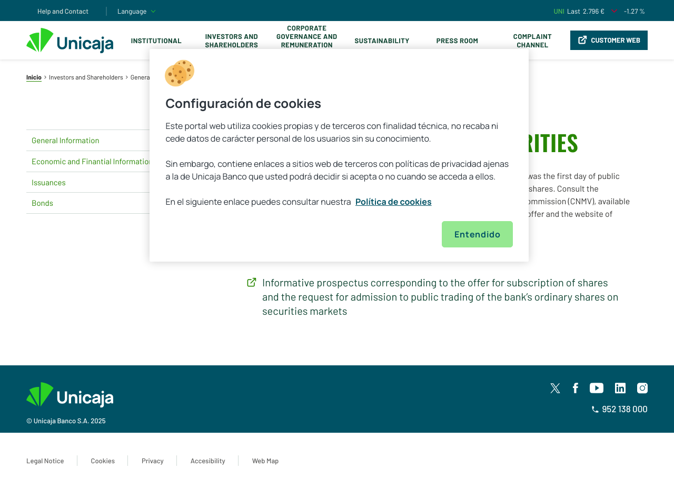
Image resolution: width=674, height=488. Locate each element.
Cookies (103, 460)
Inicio (34, 77)
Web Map (265, 460)
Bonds (105, 203)
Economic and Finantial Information (105, 161)
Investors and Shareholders (231, 40)
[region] (339, 155)
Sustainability (382, 40)
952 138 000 (619, 409)
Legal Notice (45, 460)
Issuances (105, 182)
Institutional (156, 40)
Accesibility (208, 460)
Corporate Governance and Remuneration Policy (306, 40)
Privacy (153, 460)
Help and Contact (62, 11)
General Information (105, 140)
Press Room (457, 40)
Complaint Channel (532, 40)
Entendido (477, 234)
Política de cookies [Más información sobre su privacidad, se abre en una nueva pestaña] (393, 201)
